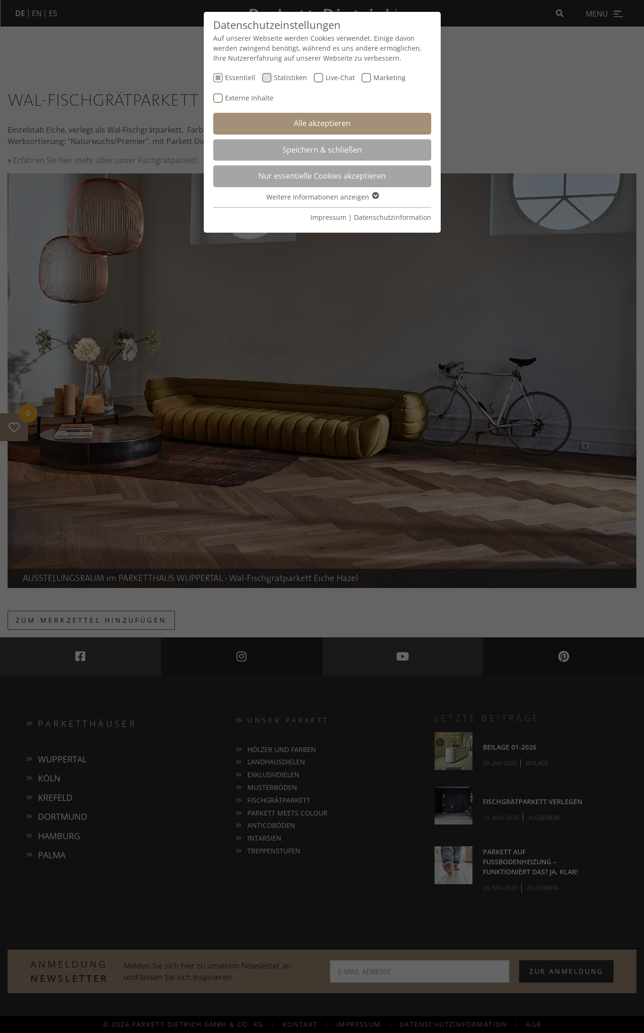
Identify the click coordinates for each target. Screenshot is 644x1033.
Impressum (328, 217)
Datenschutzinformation (392, 217)
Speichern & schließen (322, 150)
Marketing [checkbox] (389, 77)
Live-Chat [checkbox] (340, 77)
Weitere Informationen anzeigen (322, 196)
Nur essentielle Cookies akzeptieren (322, 176)
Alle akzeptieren (322, 123)
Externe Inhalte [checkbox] (249, 97)
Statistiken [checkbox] (290, 77)
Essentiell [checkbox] (240, 77)
